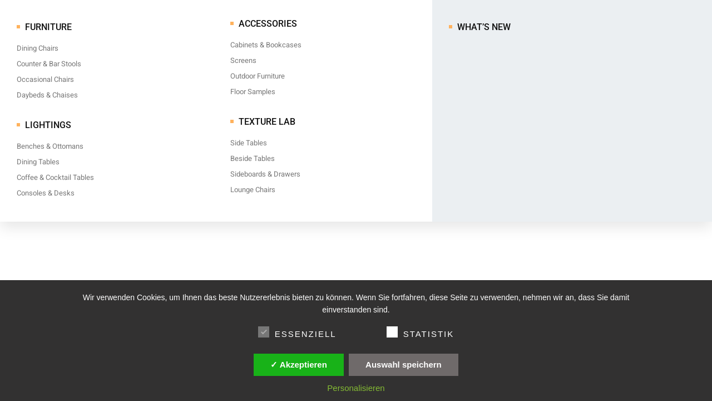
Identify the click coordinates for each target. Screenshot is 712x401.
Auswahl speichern (403, 364)
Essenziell (297, 332)
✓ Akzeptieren (298, 364)
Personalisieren (355, 388)
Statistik (420, 332)
